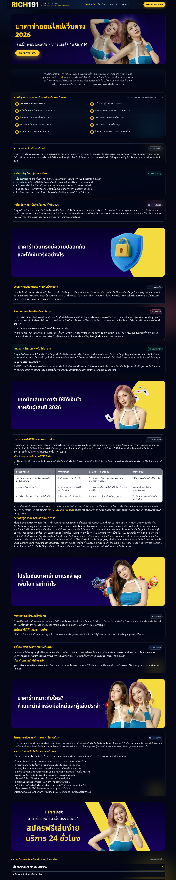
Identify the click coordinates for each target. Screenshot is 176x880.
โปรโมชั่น (102, 4)
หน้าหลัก (90, 4)
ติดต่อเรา (125, 4)
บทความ (113, 4)
